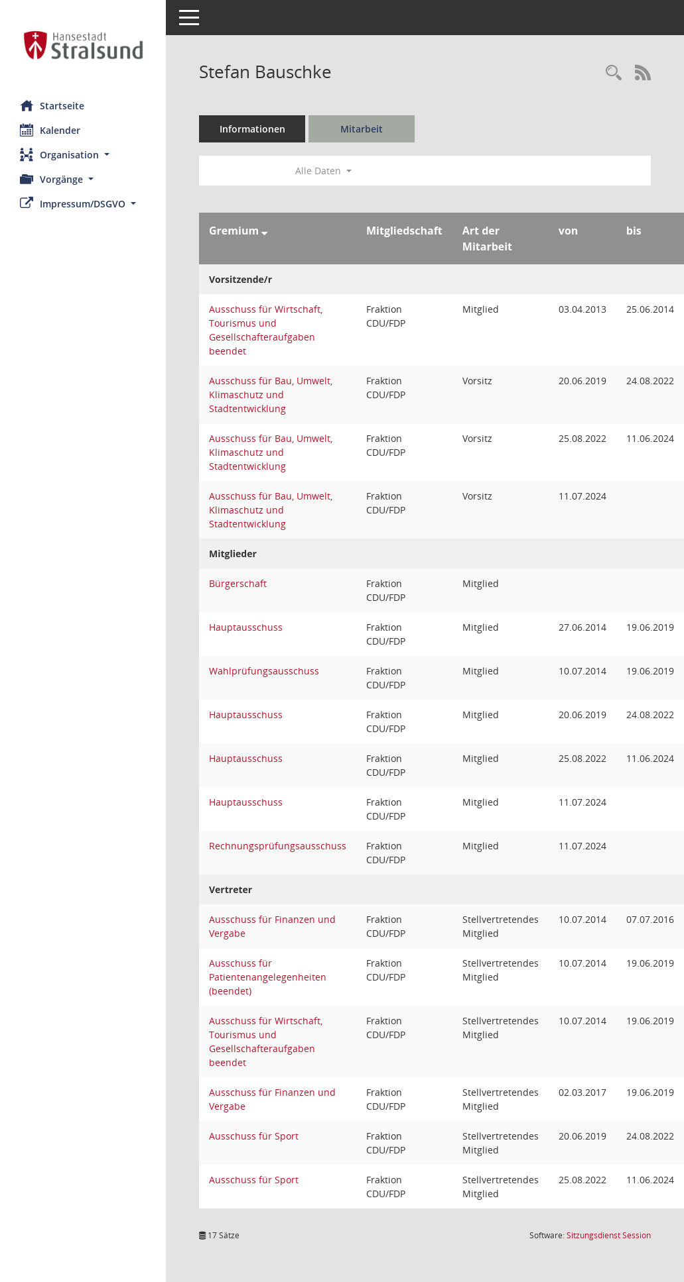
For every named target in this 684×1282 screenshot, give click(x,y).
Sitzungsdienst (609, 1235)
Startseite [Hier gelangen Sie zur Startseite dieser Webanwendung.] (52, 105)
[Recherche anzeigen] (613, 73)
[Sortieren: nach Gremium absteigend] (264, 230)
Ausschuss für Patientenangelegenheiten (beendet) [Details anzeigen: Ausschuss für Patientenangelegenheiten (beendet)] (267, 977)
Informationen (252, 129)
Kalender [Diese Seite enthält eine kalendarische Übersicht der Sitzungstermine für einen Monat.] (50, 129)
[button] (83, 154)
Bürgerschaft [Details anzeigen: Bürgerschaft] (238, 583)
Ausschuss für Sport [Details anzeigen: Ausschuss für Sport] (254, 1136)
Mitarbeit (361, 129)
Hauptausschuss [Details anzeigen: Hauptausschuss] (246, 627)
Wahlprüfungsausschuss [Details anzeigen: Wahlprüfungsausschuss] (264, 671)
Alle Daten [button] (323, 170)
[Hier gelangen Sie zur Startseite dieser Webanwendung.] (83, 45)
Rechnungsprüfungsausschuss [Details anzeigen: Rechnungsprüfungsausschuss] (277, 845)
